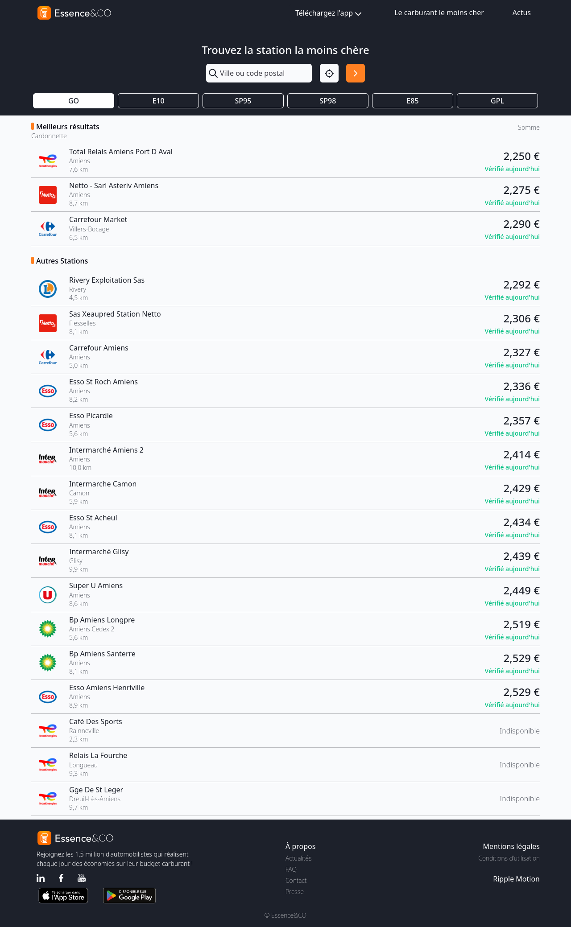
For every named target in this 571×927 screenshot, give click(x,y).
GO (73, 101)
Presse (295, 891)
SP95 (243, 101)
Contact (296, 880)
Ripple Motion (516, 879)
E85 (412, 101)
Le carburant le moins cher (439, 12)
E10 (158, 101)
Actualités (299, 858)
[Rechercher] (355, 73)
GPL (497, 101)
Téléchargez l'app (329, 13)
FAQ (291, 869)
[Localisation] (329, 73)
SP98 (328, 101)
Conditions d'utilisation (509, 858)
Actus (522, 12)
